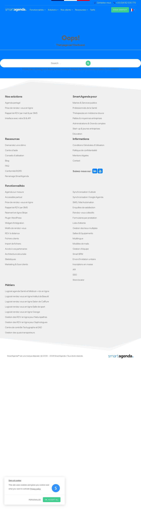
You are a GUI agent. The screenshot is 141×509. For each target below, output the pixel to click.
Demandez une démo (15, 145)
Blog (7, 160)
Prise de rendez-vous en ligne (19, 108)
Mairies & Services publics (85, 102)
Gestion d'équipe (81, 248)
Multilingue (78, 238)
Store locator (78, 279)
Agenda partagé (12, 102)
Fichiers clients (12, 238)
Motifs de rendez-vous (15, 228)
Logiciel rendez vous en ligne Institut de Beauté (27, 296)
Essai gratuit (120, 10)
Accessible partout (13, 197)
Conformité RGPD (13, 171)
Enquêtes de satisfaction (84, 207)
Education (77, 133)
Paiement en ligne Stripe (16, 212)
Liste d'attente (79, 223)
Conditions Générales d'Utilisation (88, 145)
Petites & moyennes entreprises (87, 118)
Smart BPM (78, 254)
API (74, 269)
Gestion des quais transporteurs (20, 332)
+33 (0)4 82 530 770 (126, 2)
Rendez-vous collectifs (83, 212)
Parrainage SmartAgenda (17, 176)
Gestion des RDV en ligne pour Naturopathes (26, 317)
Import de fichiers (13, 243)
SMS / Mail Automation (83, 202)
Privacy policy (35, 489)
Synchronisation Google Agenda (88, 197)
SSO (75, 274)
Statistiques (10, 259)
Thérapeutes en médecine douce (88, 113)
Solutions (53, 10)
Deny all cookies (15, 481)
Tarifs (92, 10)
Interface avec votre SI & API (18, 118)
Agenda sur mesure (14, 192)
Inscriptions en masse (83, 264)
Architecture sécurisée (15, 254)
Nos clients (67, 10)
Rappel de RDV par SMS (16, 207)
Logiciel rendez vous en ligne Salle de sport (25, 306)
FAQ (7, 165)
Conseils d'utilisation (14, 155)
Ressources (81, 10)
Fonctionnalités (38, 10)
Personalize (35, 500)
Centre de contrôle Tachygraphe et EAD (23, 327)
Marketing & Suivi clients (16, 264)
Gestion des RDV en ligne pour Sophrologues (26, 322)
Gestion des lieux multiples (85, 228)
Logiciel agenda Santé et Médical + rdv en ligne (27, 291)
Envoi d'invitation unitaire (84, 259)
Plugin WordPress (13, 217)
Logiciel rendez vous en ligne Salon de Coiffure (27, 301)
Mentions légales (80, 155)
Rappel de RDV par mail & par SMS (21, 113)
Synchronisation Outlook (84, 192)
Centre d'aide (11, 150)
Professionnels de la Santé (85, 108)
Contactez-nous (104, 2)
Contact (76, 160)
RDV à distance (12, 233)
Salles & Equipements (83, 233)
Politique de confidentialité (85, 150)
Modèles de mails (81, 243)
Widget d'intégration (14, 223)
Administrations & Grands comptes (89, 123)
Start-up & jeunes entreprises (86, 128)
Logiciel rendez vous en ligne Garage (22, 312)
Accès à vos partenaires (16, 248)
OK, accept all (52, 500)
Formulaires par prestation (85, 217)
